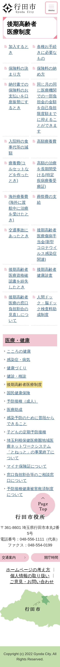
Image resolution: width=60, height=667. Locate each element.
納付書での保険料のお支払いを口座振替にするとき (18, 96)
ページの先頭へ (43, 505)
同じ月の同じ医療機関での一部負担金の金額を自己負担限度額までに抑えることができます (47, 107)
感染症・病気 (18, 359)
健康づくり (17, 368)
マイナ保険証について (27, 466)
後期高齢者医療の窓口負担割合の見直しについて (19, 309)
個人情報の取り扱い (30, 575)
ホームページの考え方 (28, 569)
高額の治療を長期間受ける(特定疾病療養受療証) (47, 175)
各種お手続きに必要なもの (47, 52)
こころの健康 (19, 351)
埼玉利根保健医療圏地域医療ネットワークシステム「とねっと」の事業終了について (30, 449)
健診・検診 (16, 376)
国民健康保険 (18, 393)
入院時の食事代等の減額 (18, 147)
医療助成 (14, 409)
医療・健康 (17, 340)
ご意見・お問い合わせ (32, 581)
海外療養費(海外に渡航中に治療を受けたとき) (19, 208)
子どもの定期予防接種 (26, 432)
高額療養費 (46, 141)
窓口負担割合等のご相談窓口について (30, 477)
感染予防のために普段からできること (30, 421)
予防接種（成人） (22, 401)
